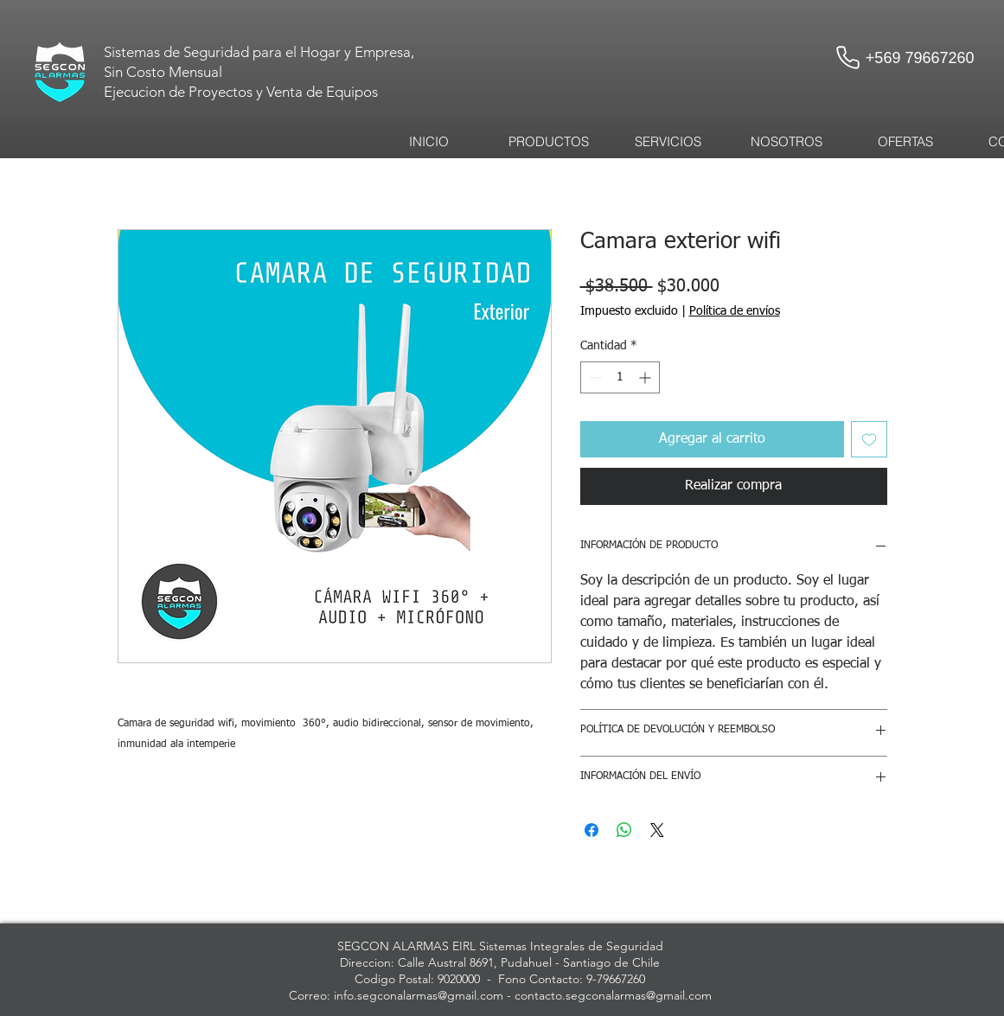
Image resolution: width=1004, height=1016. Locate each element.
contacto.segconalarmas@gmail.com (613, 995)
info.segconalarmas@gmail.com (418, 995)
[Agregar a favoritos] (869, 439)
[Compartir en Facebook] (591, 830)
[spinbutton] (620, 377)
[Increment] (646, 377)
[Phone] (848, 57)
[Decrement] (593, 377)
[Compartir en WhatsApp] (624, 830)
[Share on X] (657, 830)
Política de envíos (734, 311)
